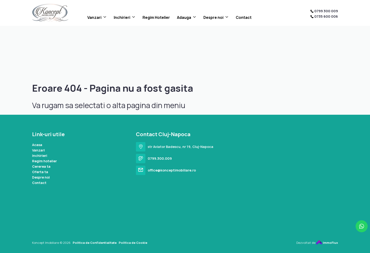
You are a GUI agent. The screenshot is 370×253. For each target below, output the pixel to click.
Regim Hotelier (156, 17)
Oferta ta (40, 172)
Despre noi (213, 17)
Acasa (37, 145)
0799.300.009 (160, 158)
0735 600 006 (326, 16)
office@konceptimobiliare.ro (172, 170)
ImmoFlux (327, 243)
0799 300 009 (326, 11)
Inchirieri (122, 17)
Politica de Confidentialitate (95, 243)
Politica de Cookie (133, 243)
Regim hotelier (44, 161)
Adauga (184, 17)
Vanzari (94, 17)
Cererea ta (41, 166)
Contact (244, 17)
